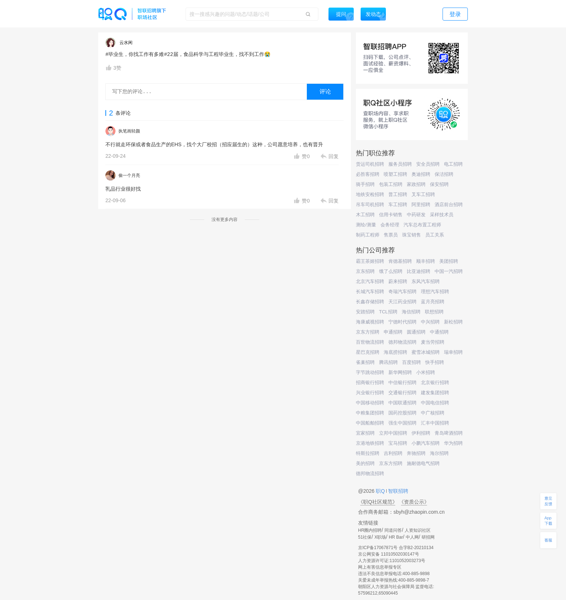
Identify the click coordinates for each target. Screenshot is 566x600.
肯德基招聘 (400, 261)
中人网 (412, 537)
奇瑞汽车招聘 (402, 291)
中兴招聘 (430, 322)
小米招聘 (425, 372)
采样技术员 (441, 214)
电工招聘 (453, 164)
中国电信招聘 (435, 402)
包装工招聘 (390, 184)
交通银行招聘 (402, 392)
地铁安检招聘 (370, 194)
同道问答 (393, 530)
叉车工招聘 (423, 194)
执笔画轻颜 (129, 131)
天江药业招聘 (402, 301)
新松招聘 (453, 322)
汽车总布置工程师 (422, 224)
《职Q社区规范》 (377, 502)
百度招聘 (411, 362)
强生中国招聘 (402, 423)
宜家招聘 (365, 433)
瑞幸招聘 (453, 352)
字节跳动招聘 (370, 372)
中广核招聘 (432, 413)
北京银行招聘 (435, 382)
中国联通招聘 (402, 402)
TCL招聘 (388, 311)
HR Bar (396, 537)
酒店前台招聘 (449, 204)
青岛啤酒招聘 (449, 433)
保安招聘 (439, 184)
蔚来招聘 (397, 281)
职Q (381, 491)
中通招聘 (439, 332)
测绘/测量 (366, 224)
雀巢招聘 (365, 362)
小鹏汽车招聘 (426, 443)
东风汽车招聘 (426, 281)
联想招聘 (434, 311)
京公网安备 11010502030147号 (388, 554)
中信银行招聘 (402, 382)
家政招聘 (416, 184)
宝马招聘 (397, 443)
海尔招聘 (439, 453)
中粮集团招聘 (370, 413)
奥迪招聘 (421, 174)
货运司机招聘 (370, 164)
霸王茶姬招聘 (370, 261)
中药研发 (416, 214)
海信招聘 (411, 311)
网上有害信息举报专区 (379, 567)
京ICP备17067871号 (377, 547)
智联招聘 (397, 491)
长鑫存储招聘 (370, 301)
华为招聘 (453, 443)
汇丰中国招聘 (435, 423)
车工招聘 (397, 204)
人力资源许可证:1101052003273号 (391, 560)
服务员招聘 (400, 164)
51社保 (364, 537)
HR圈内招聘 (370, 530)
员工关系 (434, 235)
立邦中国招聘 (393, 433)
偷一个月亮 (129, 175)
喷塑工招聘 (395, 174)
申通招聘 (393, 332)
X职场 (380, 537)
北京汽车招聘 (370, 281)
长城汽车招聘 (370, 291)
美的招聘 (365, 463)
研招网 (428, 537)
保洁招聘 (444, 174)
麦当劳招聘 (432, 342)
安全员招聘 (428, 164)
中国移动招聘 (370, 402)
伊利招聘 (421, 433)
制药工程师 (367, 235)
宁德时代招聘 (402, 322)
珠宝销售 (411, 235)
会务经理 (389, 224)
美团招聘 (448, 261)
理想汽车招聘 (435, 291)
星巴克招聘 (367, 352)
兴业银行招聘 (370, 392)
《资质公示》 (414, 502)
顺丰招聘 (425, 261)
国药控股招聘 (402, 413)
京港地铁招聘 (370, 443)
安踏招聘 (365, 311)
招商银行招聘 (370, 382)
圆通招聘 (416, 332)
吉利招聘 (393, 453)
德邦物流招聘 (402, 342)
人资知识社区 (418, 530)
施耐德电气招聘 (423, 463)
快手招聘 (434, 362)
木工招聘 (365, 214)
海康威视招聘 (370, 322)
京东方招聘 (367, 332)
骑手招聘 (365, 184)
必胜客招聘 (367, 174)
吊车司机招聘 (370, 204)
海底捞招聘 (395, 352)
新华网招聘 (400, 372)
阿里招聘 (421, 204)
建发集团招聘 (435, 392)
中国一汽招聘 (449, 271)
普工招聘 (397, 194)
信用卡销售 (390, 214)
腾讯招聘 (388, 362)
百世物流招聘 (370, 342)
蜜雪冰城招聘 (426, 352)
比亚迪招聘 (418, 271)
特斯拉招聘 (367, 453)
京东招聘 (365, 271)
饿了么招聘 (390, 271)
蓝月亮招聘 (432, 301)
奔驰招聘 (416, 453)
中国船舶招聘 (370, 423)
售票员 (391, 235)
